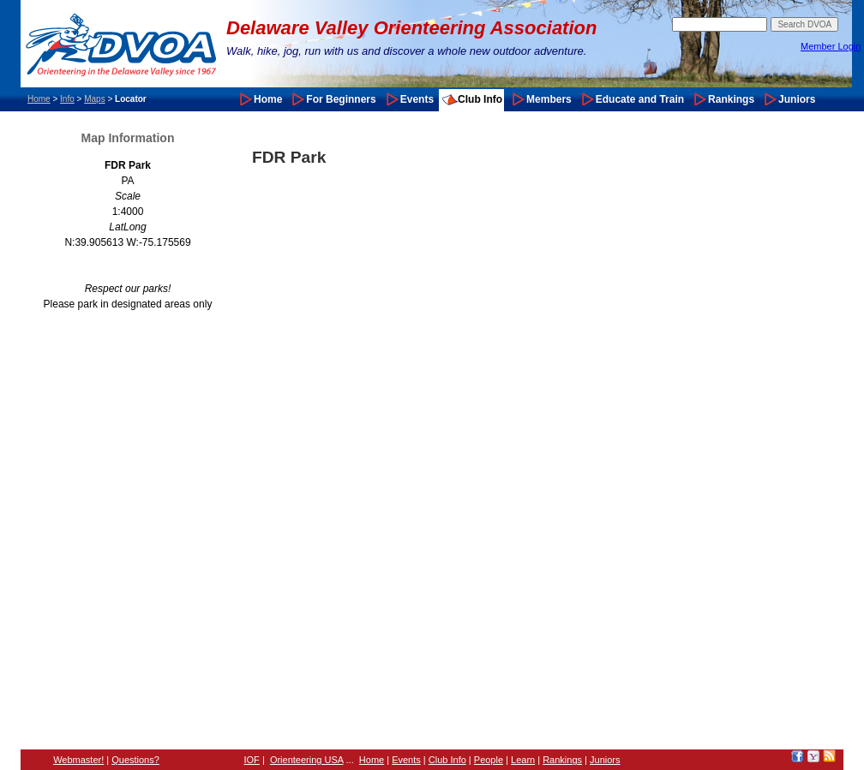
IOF (252, 760)
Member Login (831, 46)
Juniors (796, 99)
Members (549, 99)
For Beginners (340, 99)
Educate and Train (640, 99)
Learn (523, 760)
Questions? (135, 760)
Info (67, 99)
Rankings (731, 99)
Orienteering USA (307, 760)
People (488, 760)
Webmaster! (78, 760)
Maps (94, 99)
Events (417, 99)
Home (39, 99)
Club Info (480, 99)
